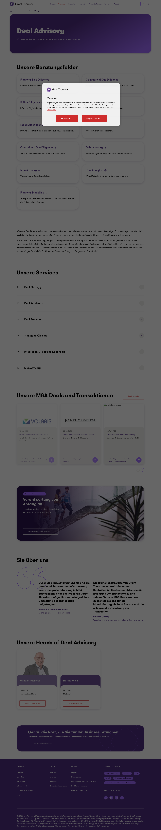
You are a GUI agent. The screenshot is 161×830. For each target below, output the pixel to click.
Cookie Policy (51, 110)
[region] (81, 104)
